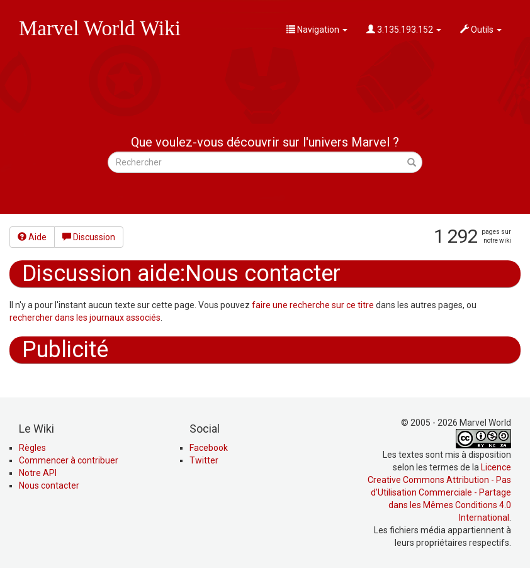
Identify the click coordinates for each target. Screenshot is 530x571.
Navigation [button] (316, 30)
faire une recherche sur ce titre (313, 305)
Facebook (208, 448)
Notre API (38, 473)
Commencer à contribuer (68, 460)
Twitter (203, 460)
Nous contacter (49, 485)
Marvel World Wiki (100, 28)
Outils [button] (481, 30)
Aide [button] (32, 237)
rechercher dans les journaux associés (85, 318)
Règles (32, 448)
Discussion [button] (88, 237)
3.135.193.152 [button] (403, 30)
